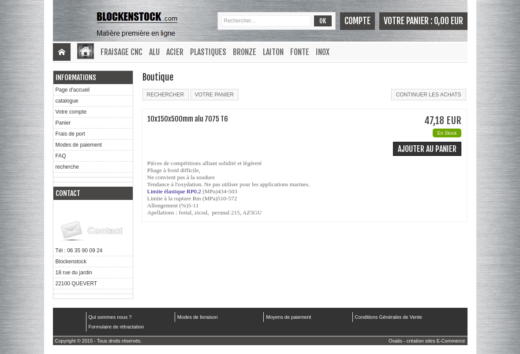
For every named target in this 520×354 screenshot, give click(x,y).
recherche (67, 167)
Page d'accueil (73, 90)
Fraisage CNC (121, 52)
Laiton (273, 52)
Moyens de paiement (288, 317)
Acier (174, 52)
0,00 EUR (448, 20)
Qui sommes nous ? (110, 317)
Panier (63, 123)
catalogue (67, 101)
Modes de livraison (197, 317)
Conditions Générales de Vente (388, 317)
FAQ (61, 156)
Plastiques (208, 52)
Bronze (244, 52)
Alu (154, 52)
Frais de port (70, 134)
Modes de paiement (79, 145)
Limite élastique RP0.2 (174, 191)
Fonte (299, 52)
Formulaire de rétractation (116, 326)
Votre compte (71, 112)
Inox (322, 52)
